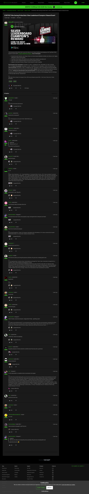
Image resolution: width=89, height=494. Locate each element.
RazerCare (29, 474)
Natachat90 (11, 316)
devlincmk (10, 359)
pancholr (10, 113)
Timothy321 (11, 243)
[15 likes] (14, 149)
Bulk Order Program (6, 476)
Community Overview (11, 10)
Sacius (9, 277)
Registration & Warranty (31, 470)
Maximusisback (11, 214)
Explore (16, 466)
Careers (40, 470)
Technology (17, 468)
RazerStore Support (30, 472)
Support (32, 2)
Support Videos (30, 478)
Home (4, 10)
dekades (10, 22)
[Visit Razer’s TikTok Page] (53, 479)
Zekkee (9, 304)
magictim (10, 255)
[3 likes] (14, 183)
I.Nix (9, 334)
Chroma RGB (17, 470)
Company (41, 466)
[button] (83, 2)
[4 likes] (14, 195)
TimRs (9, 202)
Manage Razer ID (30, 476)
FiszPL (9, 140)
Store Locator (4, 472)
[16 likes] (14, 121)
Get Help (28, 468)
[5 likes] (14, 161)
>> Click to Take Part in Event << (25, 53)
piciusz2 (10, 190)
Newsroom (41, 472)
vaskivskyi (10, 128)
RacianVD (10, 156)
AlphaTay (10, 168)
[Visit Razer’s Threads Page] (53, 473)
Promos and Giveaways (54, 2)
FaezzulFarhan (11, 226)
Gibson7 (10, 346)
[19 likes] (14, 106)
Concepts (16, 472)
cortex (10, 81)
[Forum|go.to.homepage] (10, 2)
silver (15, 81)
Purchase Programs (6, 474)
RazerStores (4, 468)
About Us (41, 468)
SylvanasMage (11, 424)
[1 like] (13, 388)
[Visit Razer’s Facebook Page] (53, 468)
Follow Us (54, 466)
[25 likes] (14, 85)
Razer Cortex (20, 10)
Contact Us (41, 476)
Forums (24, 2)
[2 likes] (13, 352)
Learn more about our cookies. (68, 484)
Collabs (16, 476)
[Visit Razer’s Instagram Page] (53, 470)
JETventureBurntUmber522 (14, 414)
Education (4, 478)
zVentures (41, 474)
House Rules (41, 2)
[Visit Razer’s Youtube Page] (53, 477)
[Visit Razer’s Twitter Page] (53, 475)
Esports (16, 474)
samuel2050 (11, 98)
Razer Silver (67, 2)
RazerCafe (4, 470)
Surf (9, 371)
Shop (3, 466)
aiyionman (10, 292)
